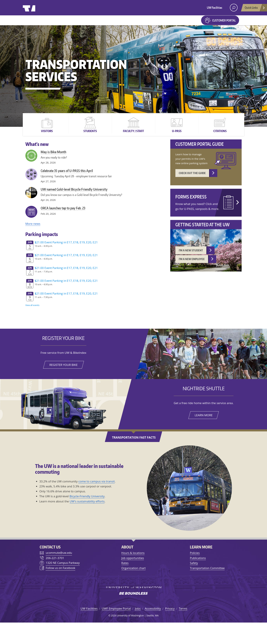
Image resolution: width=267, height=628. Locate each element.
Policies (194, 558)
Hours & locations (133, 558)
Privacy (170, 614)
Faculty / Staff (133, 136)
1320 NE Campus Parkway (62, 568)
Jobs (137, 614)
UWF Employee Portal (116, 614)
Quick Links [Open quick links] (255, 8)
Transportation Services (76, 75)
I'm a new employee (192, 264)
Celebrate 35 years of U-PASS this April (67, 175)
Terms (183, 614)
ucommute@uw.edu (58, 558)
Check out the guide (192, 178)
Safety (193, 568)
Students (90, 136)
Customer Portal (224, 23)
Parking (101, 22)
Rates (124, 568)
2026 (113, 620)
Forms (134, 22)
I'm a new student (191, 255)
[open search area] (234, 7)
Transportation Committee (207, 573)
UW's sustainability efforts (87, 506)
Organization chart (133, 573)
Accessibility (153, 614)
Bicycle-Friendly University (87, 501)
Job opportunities (132, 563)
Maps (120, 22)
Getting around (74, 22)
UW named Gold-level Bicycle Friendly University (74, 194)
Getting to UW (42, 22)
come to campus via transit (96, 486)
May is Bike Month (53, 156)
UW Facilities (214, 7)
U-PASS (177, 136)
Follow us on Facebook (60, 573)
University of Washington (37, 7)
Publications (197, 563)
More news (32, 228)
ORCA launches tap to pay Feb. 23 (63, 213)
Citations (220, 136)
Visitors (47, 136)
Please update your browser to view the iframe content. (94, 278)
